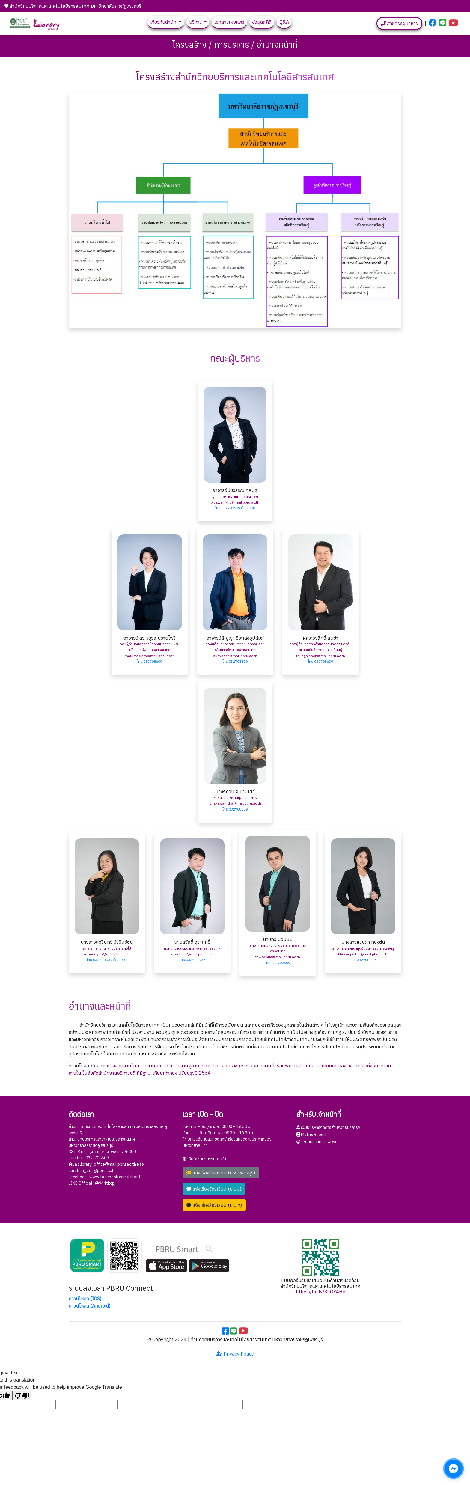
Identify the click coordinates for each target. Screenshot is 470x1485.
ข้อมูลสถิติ (262, 22)
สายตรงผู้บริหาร (399, 23)
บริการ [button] (196, 22)
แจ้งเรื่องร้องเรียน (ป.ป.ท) (214, 1205)
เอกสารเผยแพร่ (229, 22)
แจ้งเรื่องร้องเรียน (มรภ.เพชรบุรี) (220, 1173)
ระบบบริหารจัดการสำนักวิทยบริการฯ (328, 1127)
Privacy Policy (235, 1354)
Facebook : (79, 1177)
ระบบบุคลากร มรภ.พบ (317, 1141)
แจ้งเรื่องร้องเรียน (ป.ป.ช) (213, 1189)
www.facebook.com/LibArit (115, 1177)
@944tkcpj (105, 1183)
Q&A (284, 22)
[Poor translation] (21, 1395)
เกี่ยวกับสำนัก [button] (163, 22)
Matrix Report (311, 1134)
